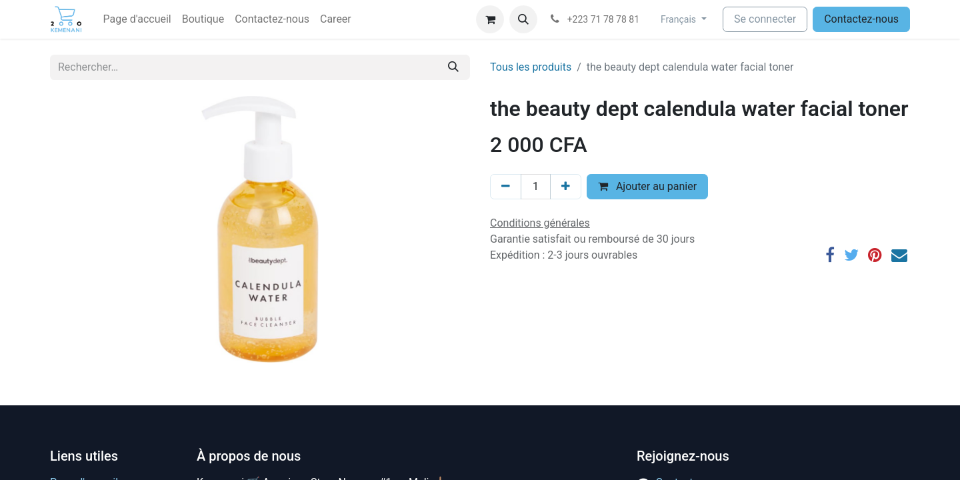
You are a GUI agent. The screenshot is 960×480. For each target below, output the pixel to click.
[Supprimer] (505, 186)
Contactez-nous (861, 19)
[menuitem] (137, 19)
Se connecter (765, 19)
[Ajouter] (565, 186)
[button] (523, 19)
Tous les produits (530, 67)
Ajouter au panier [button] (647, 186)
